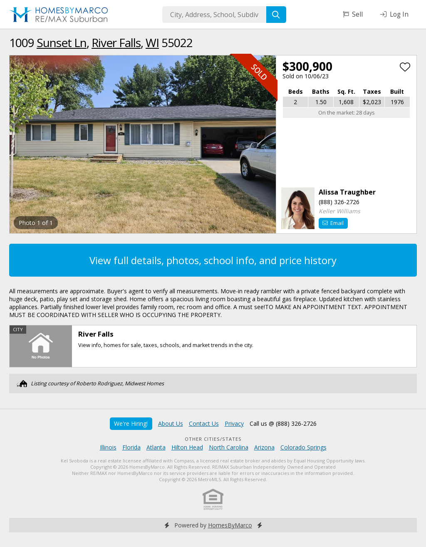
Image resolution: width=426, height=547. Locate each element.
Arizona (264, 447)
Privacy (234, 423)
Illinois (108, 447)
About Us (170, 423)
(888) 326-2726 (339, 202)
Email (333, 223)
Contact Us (204, 423)
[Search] (276, 14)
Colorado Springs (303, 447)
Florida (131, 447)
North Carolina (228, 447)
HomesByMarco (230, 525)
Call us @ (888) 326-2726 (283, 423)
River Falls (116, 42)
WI (152, 42)
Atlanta (156, 447)
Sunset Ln (62, 42)
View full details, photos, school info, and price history (213, 260)
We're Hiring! (131, 423)
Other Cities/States (213, 439)
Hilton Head (187, 447)
